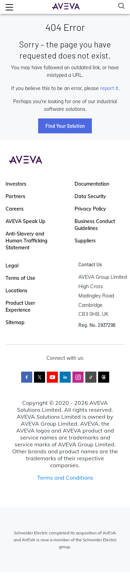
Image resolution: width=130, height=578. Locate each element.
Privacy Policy (90, 209)
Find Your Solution (65, 126)
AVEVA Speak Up (25, 221)
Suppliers (85, 241)
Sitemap (15, 322)
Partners (15, 196)
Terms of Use (20, 278)
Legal (12, 266)
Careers (15, 209)
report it (109, 88)
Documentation (92, 184)
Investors (16, 184)
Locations (16, 290)
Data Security (90, 196)
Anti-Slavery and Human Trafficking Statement (26, 241)
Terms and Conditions (65, 477)
